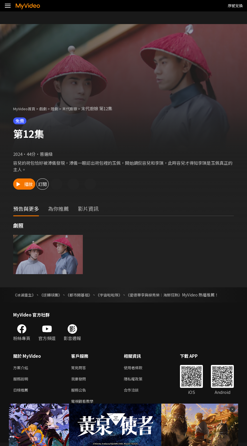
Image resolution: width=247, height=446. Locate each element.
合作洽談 (135, 392)
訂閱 (62, 184)
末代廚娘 (77, 108)
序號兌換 (235, 5)
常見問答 (79, 368)
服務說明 (21, 380)
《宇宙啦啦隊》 (115, 295)
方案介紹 (21, 368)
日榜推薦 (21, 392)
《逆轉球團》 (53, 295)
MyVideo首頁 (26, 108)
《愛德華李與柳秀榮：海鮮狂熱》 (164, 295)
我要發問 (79, 380)
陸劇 (60, 108)
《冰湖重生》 (25, 295)
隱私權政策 (138, 380)
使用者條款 (138, 368)
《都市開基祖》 (83, 295)
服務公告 (79, 392)
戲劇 (47, 108)
